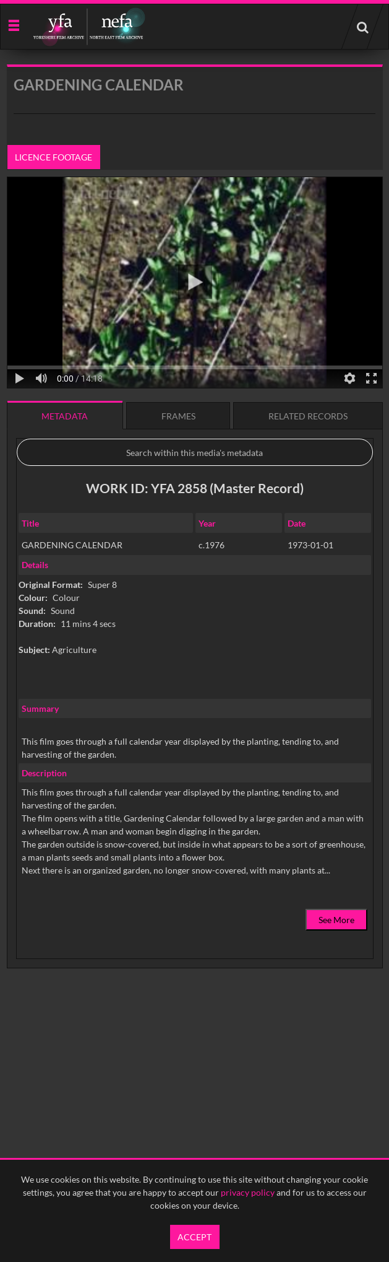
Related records (308, 416)
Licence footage (53, 157)
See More (336, 919)
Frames (178, 416)
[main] (195, 548)
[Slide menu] (13, 24)
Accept (194, 1237)
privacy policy (248, 1192)
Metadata (64, 416)
